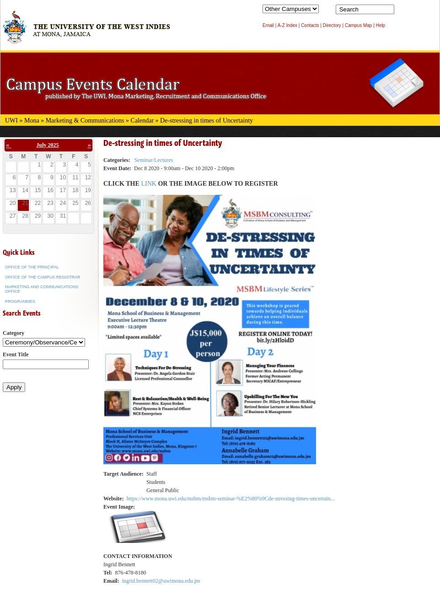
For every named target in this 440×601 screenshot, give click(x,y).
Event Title (16, 354)
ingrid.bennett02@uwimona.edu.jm (161, 581)
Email (268, 25)
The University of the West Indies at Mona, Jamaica (86, 31)
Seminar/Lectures (153, 160)
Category (13, 333)
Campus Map (358, 25)
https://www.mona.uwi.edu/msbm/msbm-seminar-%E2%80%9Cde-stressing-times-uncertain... (231, 498)
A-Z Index (287, 25)
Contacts (310, 25)
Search (403, 11)
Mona (31, 120)
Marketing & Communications (85, 120)
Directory (332, 25)
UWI (11, 120)
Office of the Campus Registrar (42, 277)
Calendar (142, 120)
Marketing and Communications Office (41, 289)
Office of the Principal (32, 267)
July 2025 (48, 145)
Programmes (20, 301)
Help (381, 25)
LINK (149, 183)
